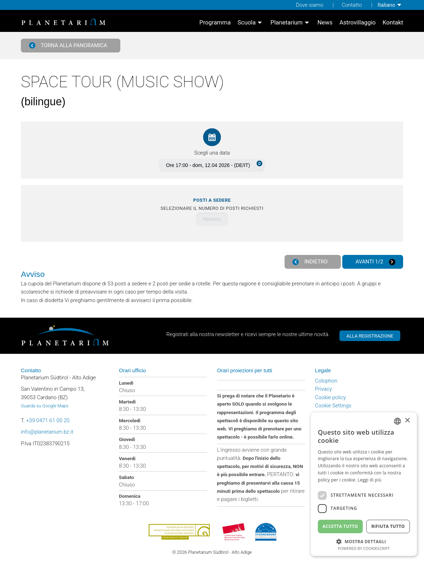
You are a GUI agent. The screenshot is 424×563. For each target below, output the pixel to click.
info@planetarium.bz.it (47, 432)
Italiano (386, 5)
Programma (215, 22)
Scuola (246, 22)
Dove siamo (309, 5)
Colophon (326, 381)
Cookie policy (330, 397)
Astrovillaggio (357, 22)
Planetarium (286, 22)
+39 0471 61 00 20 (48, 420)
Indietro (310, 261)
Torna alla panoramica (68, 45)
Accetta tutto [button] (340, 526)
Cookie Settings (333, 405)
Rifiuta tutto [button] (388, 526)
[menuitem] (390, 5)
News (324, 22)
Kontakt (393, 22)
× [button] (407, 420)
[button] (364, 541)
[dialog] (364, 484)
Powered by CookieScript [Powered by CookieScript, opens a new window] (364, 548)
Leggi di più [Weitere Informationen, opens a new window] (370, 480)
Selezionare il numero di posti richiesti (212, 204)
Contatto (352, 5)
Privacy (323, 389)
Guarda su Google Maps (44, 405)
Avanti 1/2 (375, 261)
